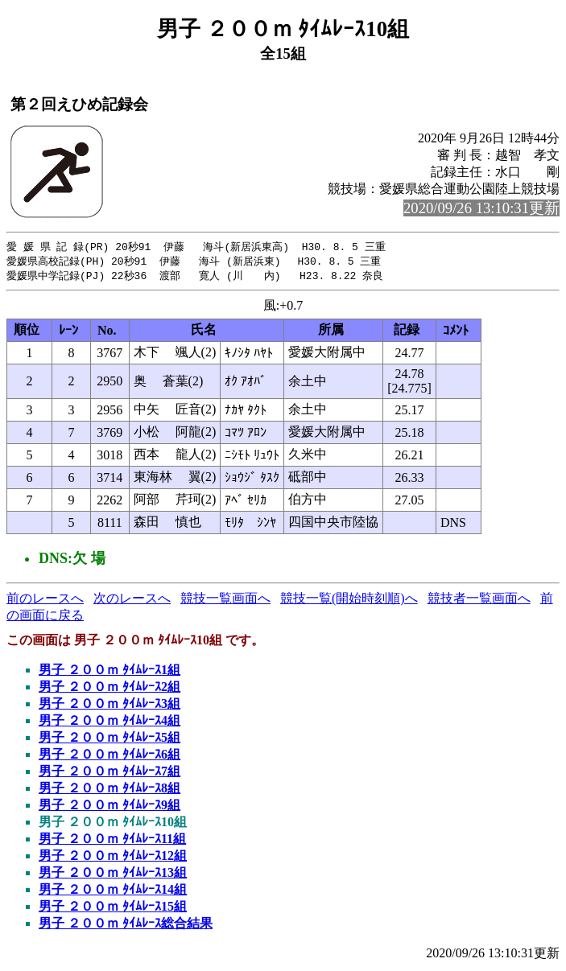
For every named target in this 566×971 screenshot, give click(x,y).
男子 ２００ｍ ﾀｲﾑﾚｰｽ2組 (109, 689)
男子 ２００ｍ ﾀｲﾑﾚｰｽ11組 (112, 841)
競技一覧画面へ (225, 600)
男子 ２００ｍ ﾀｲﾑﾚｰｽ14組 (113, 892)
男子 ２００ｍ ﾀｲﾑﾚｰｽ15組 (113, 908)
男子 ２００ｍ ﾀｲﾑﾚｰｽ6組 (109, 756)
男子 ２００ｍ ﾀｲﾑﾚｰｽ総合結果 (126, 925)
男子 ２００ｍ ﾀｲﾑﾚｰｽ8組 (109, 790)
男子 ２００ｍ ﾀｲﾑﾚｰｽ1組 (109, 672)
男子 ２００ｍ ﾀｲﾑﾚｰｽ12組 (113, 858)
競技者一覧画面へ (479, 600)
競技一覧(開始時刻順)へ (349, 600)
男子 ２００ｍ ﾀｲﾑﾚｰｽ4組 (109, 723)
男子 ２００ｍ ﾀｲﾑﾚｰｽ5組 (109, 740)
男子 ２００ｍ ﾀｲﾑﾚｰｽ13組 (113, 875)
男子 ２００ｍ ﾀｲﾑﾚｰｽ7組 (109, 773)
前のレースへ (45, 600)
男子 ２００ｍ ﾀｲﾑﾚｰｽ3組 (109, 706)
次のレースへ (132, 600)
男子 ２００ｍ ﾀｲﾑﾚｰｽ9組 (109, 807)
